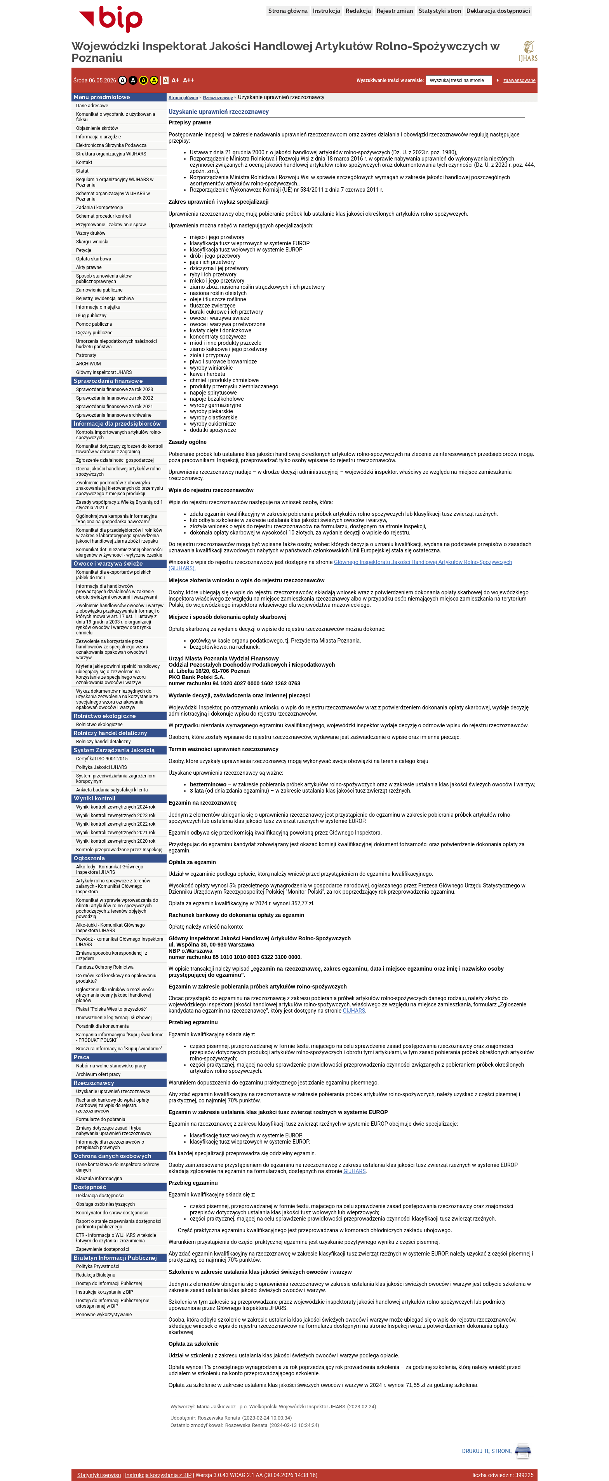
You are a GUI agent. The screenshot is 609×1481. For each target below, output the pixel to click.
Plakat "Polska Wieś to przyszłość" (111, 1009)
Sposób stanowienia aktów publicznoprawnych (104, 278)
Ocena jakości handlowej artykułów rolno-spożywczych (119, 471)
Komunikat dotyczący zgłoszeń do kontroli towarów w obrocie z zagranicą (120, 449)
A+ (175, 80)
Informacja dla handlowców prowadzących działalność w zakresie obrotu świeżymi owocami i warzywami (116, 591)
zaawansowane (519, 80)
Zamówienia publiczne (99, 290)
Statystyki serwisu (99, 1475)
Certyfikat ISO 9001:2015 (102, 758)
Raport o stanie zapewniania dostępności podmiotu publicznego (119, 1224)
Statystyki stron (440, 11)
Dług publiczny (91, 315)
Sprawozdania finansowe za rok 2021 (114, 406)
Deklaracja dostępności (498, 11)
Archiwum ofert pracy (98, 1074)
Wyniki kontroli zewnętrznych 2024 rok (115, 807)
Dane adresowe (92, 105)
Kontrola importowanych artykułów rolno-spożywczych (118, 435)
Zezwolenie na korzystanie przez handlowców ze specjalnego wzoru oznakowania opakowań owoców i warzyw (112, 649)
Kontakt (84, 162)
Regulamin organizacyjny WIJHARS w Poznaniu (114, 182)
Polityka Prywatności (97, 1266)
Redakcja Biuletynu (95, 1275)
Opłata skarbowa (93, 259)
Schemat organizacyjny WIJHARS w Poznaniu (113, 196)
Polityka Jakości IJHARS (101, 767)
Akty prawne (89, 267)
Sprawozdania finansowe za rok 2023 (114, 389)
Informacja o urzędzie (98, 137)
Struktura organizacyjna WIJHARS (111, 154)
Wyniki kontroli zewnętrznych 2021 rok (115, 832)
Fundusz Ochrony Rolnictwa (105, 967)
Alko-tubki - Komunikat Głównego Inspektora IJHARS (110, 927)
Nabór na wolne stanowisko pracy (111, 1066)
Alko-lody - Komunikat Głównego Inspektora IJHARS (109, 869)
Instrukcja (326, 11)
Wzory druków (91, 233)
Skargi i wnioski (92, 242)
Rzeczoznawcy (218, 97)
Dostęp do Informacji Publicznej (109, 1283)
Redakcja (358, 11)
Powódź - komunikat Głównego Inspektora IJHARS (119, 941)
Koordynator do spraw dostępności (112, 1213)
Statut (82, 171)
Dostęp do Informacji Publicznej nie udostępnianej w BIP (112, 1303)
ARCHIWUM (88, 364)
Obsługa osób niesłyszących (105, 1204)
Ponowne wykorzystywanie (104, 1314)
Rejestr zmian (395, 11)
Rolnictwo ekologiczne (99, 724)
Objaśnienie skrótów (97, 128)
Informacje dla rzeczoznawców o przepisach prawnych (110, 1144)
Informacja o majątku (98, 307)
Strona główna (288, 11)
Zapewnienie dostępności (102, 1249)
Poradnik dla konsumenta (102, 1026)
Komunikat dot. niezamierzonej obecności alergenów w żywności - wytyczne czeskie (119, 552)
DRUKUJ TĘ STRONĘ (497, 1451)
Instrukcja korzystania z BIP (104, 1292)
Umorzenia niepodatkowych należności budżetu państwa (116, 344)
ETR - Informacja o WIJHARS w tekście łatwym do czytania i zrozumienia (116, 1238)
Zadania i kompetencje (99, 207)
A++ (188, 80)
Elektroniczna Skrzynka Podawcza (111, 145)
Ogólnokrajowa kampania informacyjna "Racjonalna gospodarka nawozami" (116, 518)
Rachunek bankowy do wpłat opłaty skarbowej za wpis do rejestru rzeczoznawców (112, 1105)
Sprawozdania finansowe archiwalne (113, 415)
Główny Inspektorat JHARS (104, 372)
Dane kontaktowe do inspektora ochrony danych (117, 1167)
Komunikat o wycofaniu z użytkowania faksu (115, 117)
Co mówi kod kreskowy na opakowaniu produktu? (116, 978)
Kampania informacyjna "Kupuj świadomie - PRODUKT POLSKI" (120, 1037)
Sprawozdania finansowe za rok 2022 (114, 398)
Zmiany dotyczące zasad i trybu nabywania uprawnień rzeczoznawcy (113, 1130)
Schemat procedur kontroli (103, 216)
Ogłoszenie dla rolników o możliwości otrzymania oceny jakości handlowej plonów (115, 995)
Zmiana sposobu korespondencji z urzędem (111, 955)
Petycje (83, 250)
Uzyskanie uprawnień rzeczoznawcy (113, 1091)
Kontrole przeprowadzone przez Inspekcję (119, 849)
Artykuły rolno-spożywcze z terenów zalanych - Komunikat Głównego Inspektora (113, 886)
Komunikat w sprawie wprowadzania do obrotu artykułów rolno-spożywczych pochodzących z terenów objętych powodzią (117, 908)
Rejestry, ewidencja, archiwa (105, 298)
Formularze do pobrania (100, 1119)
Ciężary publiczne (94, 332)
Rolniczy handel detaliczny (103, 741)
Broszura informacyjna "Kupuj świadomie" (119, 1048)
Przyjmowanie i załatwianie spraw (111, 224)
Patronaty (86, 355)
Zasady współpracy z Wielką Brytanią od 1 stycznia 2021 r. (119, 504)
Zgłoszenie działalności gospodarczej (115, 460)
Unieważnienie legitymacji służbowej (113, 1017)
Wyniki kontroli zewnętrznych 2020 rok (115, 841)
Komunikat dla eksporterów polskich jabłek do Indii (113, 574)
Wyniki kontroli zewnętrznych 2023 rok (115, 815)
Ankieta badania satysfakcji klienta (112, 790)
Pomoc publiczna (94, 324)
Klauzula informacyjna (99, 1178)
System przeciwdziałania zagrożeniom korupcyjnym (115, 778)
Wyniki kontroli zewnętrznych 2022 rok (115, 824)
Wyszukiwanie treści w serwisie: (390, 80)
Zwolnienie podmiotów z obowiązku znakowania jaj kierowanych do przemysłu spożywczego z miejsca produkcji (119, 488)
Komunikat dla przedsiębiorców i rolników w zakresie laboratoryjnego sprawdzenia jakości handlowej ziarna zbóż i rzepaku (119, 535)
